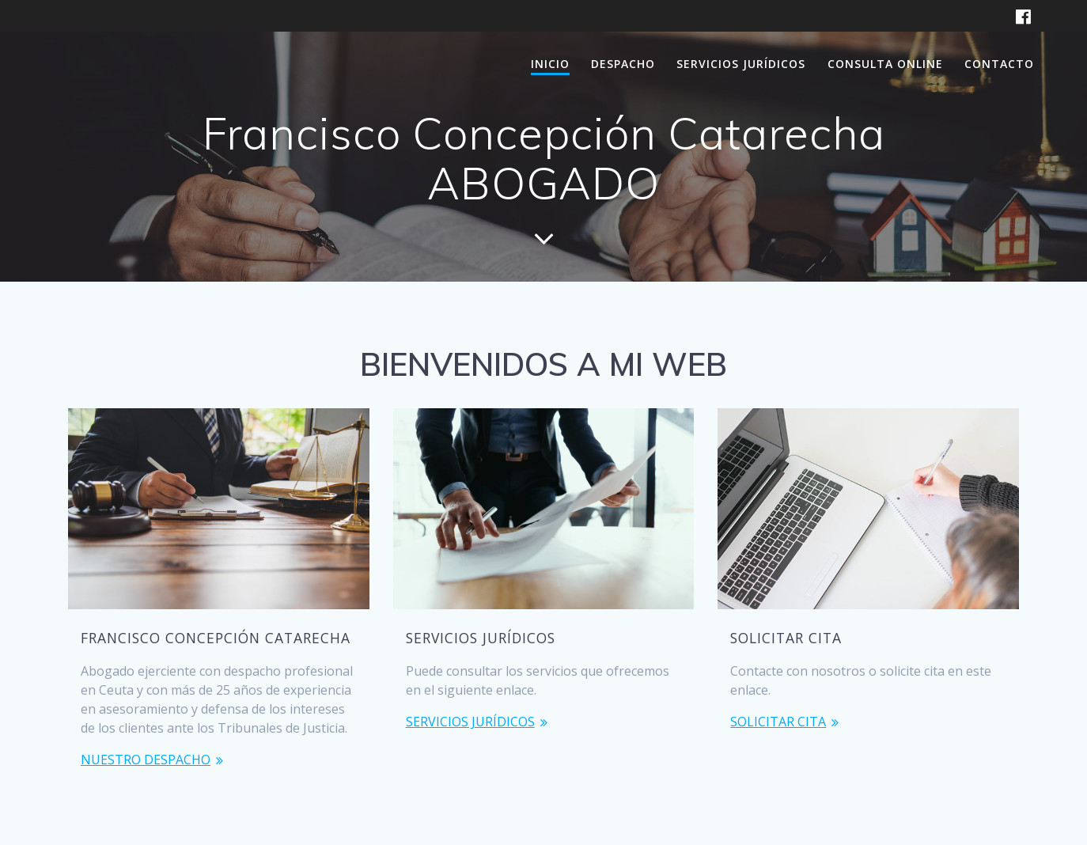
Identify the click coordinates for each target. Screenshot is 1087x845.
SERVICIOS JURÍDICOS (740, 63)
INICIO (550, 63)
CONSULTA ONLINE (885, 63)
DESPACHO (623, 63)
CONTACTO (999, 63)
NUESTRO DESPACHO (145, 759)
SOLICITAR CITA (778, 721)
